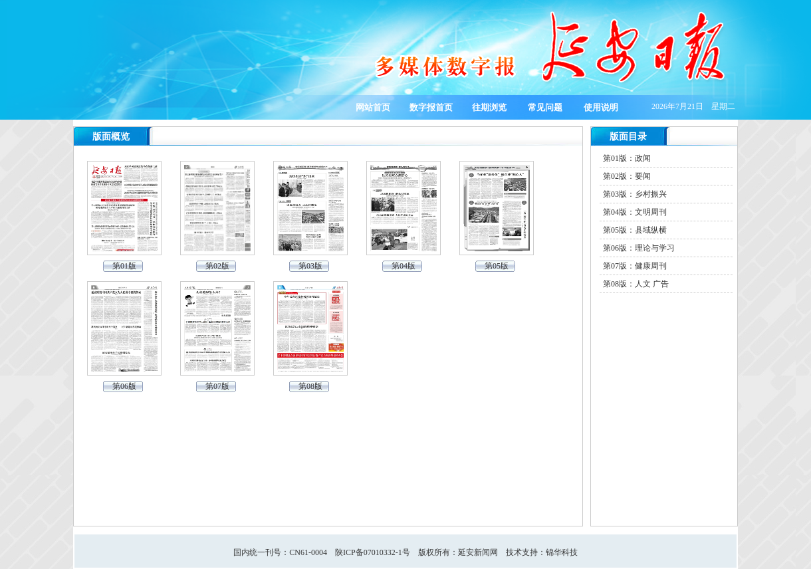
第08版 (310, 386)
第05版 (497, 266)
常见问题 (545, 107)
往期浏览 (489, 107)
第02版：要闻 (627, 176)
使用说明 (601, 107)
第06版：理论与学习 (639, 248)
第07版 (217, 386)
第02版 (217, 266)
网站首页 (373, 107)
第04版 (403, 266)
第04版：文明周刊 (635, 212)
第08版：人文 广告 (636, 283)
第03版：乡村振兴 (635, 194)
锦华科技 (562, 552)
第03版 (310, 266)
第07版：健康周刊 (635, 266)
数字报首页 (431, 107)
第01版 (124, 266)
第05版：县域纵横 (635, 230)
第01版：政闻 (627, 158)
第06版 (124, 386)
